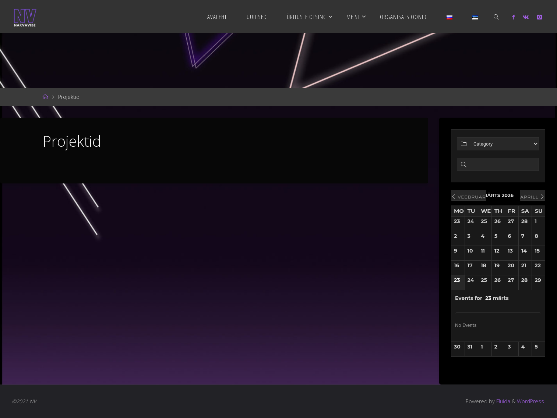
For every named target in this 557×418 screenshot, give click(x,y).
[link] (496, 16)
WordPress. (531, 401)
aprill (532, 197)
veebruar (468, 197)
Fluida (502, 401)
